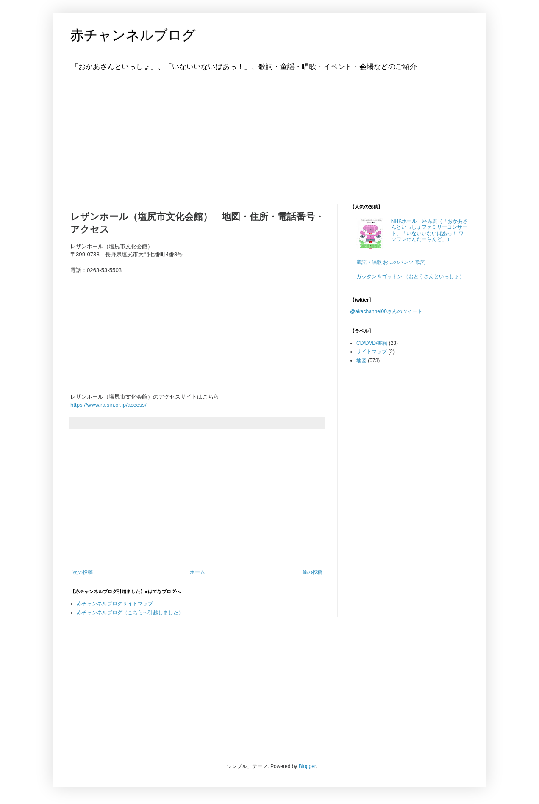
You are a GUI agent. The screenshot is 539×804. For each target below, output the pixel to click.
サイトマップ (371, 352)
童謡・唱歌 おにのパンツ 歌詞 (390, 262)
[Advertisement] (123, 136)
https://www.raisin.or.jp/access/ (108, 405)
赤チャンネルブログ (133, 35)
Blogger (307, 766)
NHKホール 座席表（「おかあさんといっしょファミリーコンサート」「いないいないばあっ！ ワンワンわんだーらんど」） (429, 230)
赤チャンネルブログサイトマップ (115, 604)
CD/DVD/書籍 (371, 343)
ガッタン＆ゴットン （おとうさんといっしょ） (410, 277)
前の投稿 (312, 572)
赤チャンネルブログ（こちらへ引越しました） (130, 612)
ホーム (197, 572)
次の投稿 (82, 572)
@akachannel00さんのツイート (386, 311)
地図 (361, 360)
